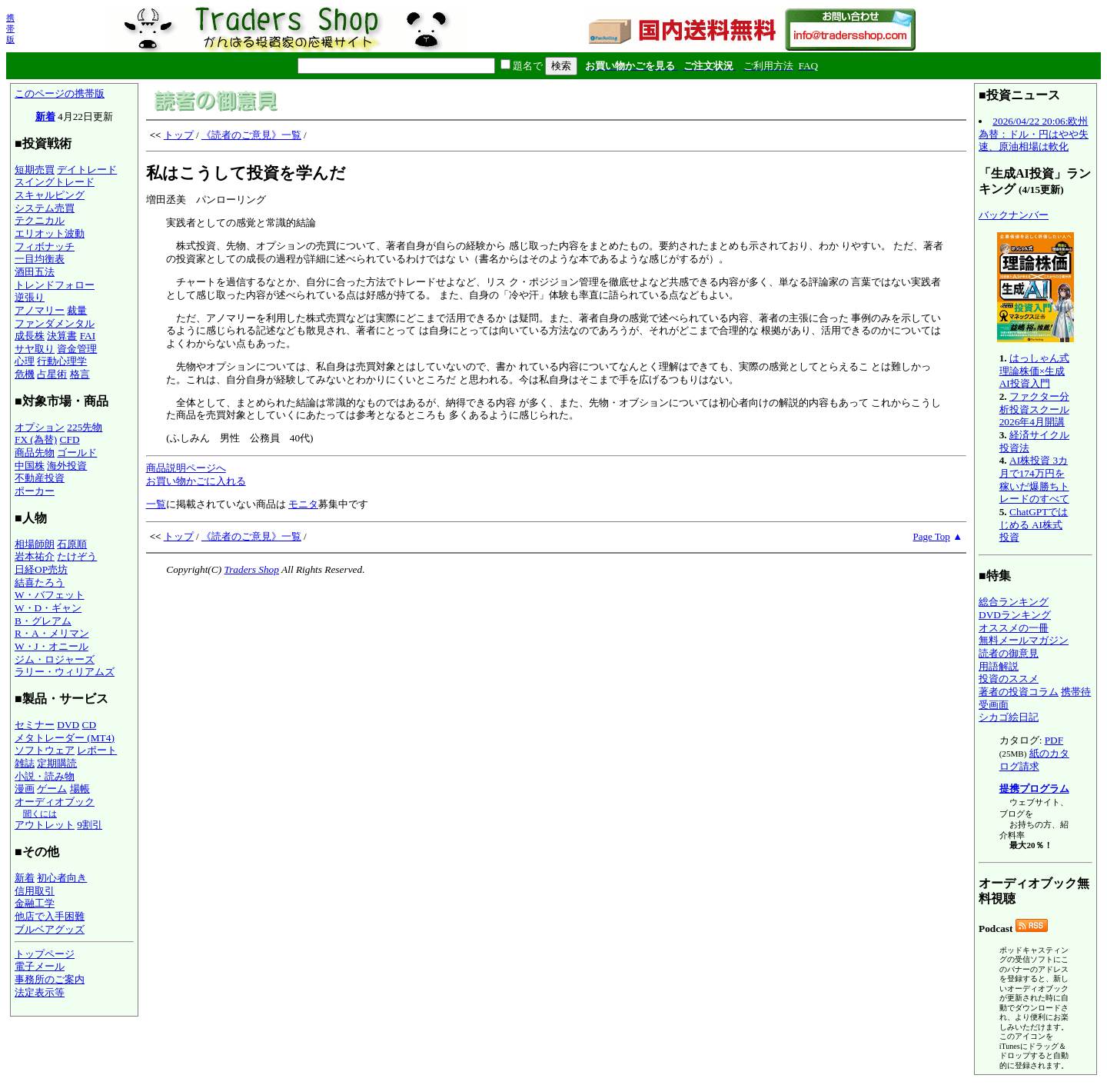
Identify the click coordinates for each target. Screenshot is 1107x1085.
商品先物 (35, 452)
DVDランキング (1015, 615)
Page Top (931, 536)
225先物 (84, 427)
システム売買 (45, 208)
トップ (179, 135)
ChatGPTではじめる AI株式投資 (1034, 524)
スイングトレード (55, 182)
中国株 (30, 465)
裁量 (77, 310)
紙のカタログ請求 (1034, 759)
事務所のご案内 (50, 979)
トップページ (45, 954)
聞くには (40, 813)
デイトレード (87, 169)
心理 (25, 361)
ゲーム (52, 788)
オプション (40, 427)
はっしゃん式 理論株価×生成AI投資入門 (1034, 370)
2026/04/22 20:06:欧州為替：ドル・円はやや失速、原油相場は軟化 (1034, 133)
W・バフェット (50, 595)
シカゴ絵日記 (1009, 717)
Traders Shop (251, 569)
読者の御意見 (1009, 653)
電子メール (40, 966)
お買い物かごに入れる (196, 481)
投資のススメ (1009, 678)
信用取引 (35, 891)
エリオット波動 (50, 233)
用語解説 (999, 666)
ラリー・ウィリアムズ (65, 671)
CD (89, 725)
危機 (25, 374)
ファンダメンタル (55, 323)
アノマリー (40, 310)
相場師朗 (35, 544)
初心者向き (62, 878)
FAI (88, 335)
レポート (97, 750)
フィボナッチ (45, 246)
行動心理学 (62, 361)
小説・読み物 (45, 776)
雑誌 (25, 763)
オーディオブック (55, 801)
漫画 (25, 788)
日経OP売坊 (41, 569)
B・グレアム (43, 621)
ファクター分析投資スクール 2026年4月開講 (1034, 409)
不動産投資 (40, 478)
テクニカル (40, 220)
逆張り (30, 297)
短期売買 (35, 169)
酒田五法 (35, 272)
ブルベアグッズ (50, 929)
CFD (70, 439)
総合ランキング (1014, 601)
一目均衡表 (40, 259)
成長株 (30, 335)
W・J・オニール (51, 646)
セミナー (35, 725)
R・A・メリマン (52, 633)
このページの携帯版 (60, 93)
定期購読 (57, 763)
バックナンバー (1014, 215)
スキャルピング (50, 195)
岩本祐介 (35, 556)
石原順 (72, 544)
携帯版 (10, 28)
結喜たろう (40, 582)
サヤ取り (35, 348)
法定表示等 (40, 992)
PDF (1054, 740)
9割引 (89, 824)
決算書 (62, 335)
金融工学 (35, 903)
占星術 (52, 374)
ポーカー (35, 491)
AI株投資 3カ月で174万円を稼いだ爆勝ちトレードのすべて (1034, 479)
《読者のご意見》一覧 (251, 135)
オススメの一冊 (1014, 628)
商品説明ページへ (186, 468)
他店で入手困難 (50, 916)
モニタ (303, 504)
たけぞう (77, 556)
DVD (68, 725)
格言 (80, 374)
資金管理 (77, 348)
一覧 (156, 504)
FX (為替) (36, 439)
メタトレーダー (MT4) (65, 738)
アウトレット (45, 824)
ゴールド (77, 452)
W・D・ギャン (48, 608)
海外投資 (67, 465)
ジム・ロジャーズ (55, 659)
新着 (45, 116)
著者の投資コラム (1019, 691)
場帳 (80, 788)
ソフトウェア (45, 750)
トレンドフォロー (55, 285)
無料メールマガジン (1024, 640)
